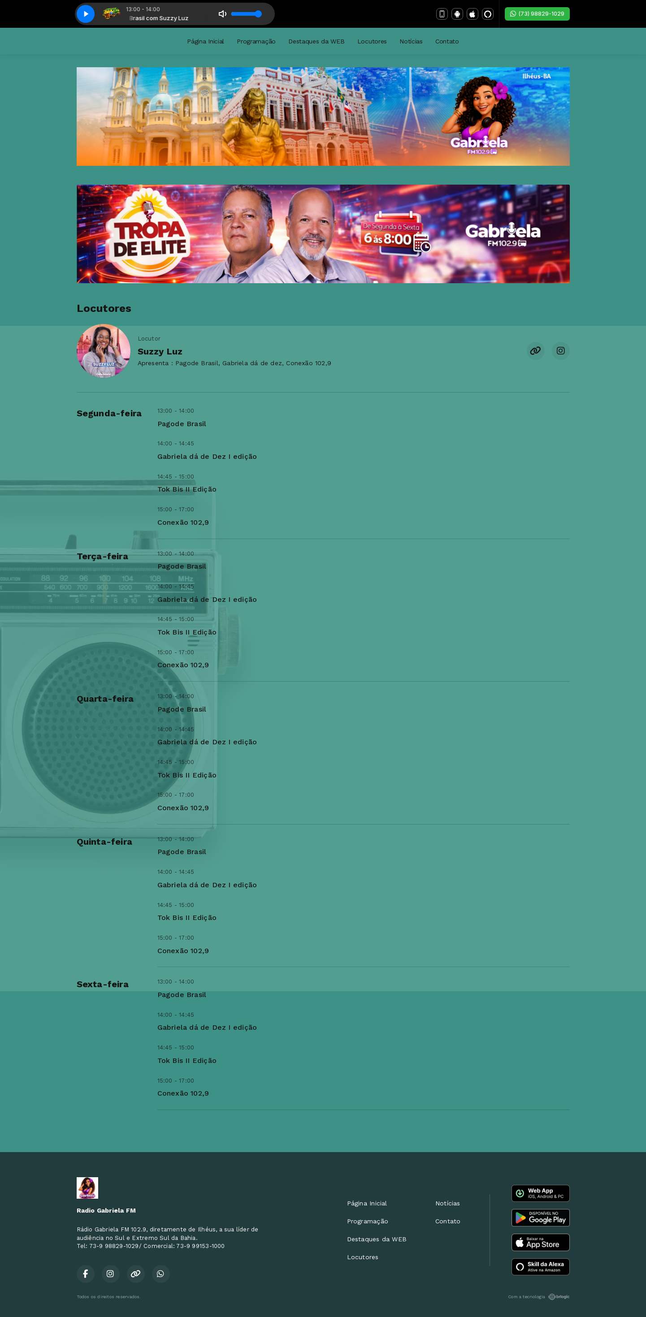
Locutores (372, 41)
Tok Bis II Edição (187, 489)
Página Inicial (205, 41)
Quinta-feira (105, 841)
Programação (256, 41)
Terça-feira (102, 556)
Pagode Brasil (182, 423)
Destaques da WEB (316, 41)
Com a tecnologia (538, 1297)
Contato (447, 41)
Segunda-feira (109, 413)
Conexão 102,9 (183, 522)
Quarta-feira (105, 698)
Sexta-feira (103, 984)
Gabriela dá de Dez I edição (207, 456)
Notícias (411, 41)
